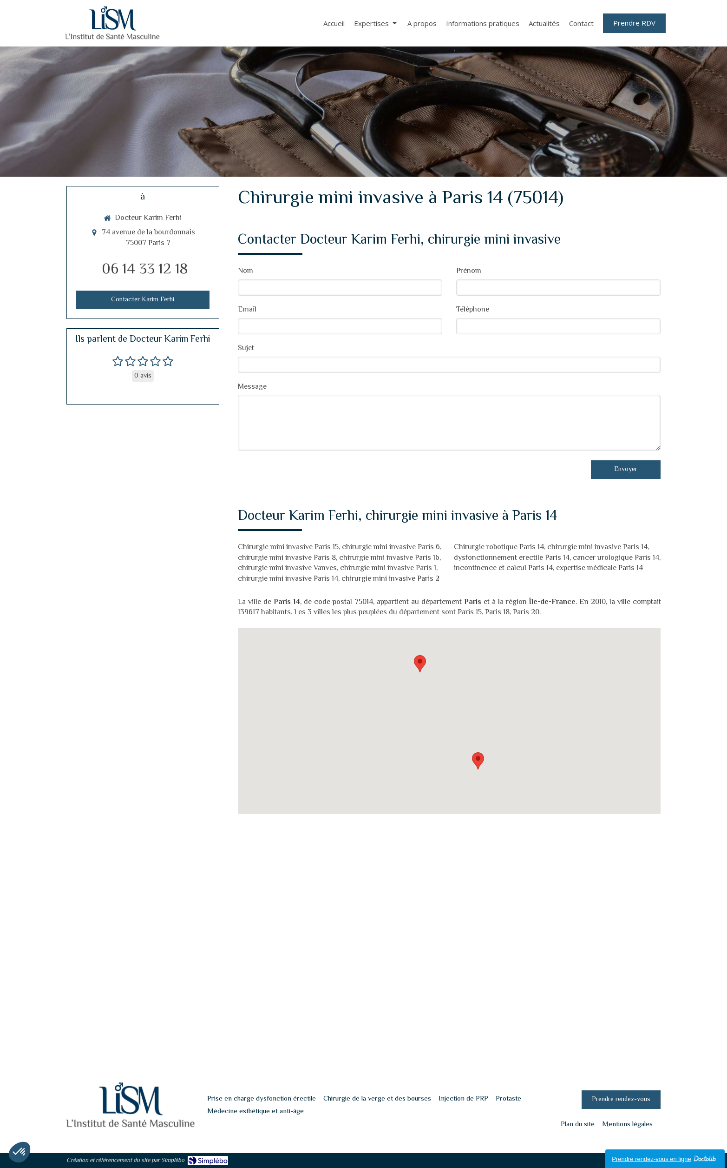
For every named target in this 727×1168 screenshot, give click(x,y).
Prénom (468, 271)
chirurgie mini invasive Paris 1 (388, 568)
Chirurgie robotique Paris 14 (499, 547)
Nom (245, 271)
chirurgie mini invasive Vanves (287, 568)
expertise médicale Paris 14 (599, 568)
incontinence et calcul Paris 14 (503, 568)
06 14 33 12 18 (145, 269)
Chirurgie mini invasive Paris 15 (288, 547)
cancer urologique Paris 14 (616, 558)
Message (252, 387)
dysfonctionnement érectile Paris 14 (512, 558)
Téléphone (472, 310)
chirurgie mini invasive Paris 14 (288, 579)
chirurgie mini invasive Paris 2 (390, 579)
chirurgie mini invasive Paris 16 (389, 558)
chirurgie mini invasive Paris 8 (287, 558)
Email (247, 310)
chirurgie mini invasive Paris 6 (391, 547)
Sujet (246, 349)
